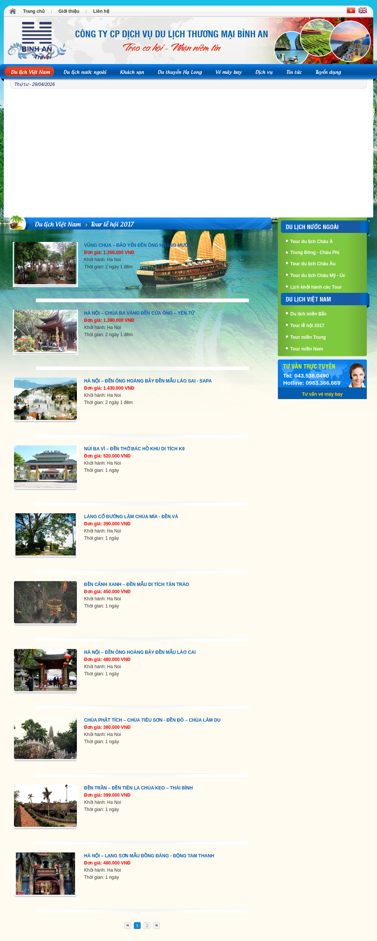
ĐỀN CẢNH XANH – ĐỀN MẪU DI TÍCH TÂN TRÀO (136, 584)
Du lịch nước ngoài (312, 226)
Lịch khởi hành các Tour (316, 287)
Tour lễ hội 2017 (111, 223)
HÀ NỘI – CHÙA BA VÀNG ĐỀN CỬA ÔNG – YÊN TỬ (139, 313)
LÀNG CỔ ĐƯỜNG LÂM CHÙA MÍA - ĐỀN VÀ (131, 516)
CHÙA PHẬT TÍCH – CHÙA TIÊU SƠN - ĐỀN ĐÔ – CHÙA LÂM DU (152, 720)
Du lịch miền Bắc (308, 314)
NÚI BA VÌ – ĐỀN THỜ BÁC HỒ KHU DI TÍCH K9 (134, 448)
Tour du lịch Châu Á (311, 241)
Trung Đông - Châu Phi (314, 252)
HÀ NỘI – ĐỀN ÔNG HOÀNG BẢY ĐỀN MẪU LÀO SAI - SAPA (148, 381)
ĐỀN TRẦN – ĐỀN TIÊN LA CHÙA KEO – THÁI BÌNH (138, 788)
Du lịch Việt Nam (58, 223)
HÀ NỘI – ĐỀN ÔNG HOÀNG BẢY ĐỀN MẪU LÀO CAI (140, 652)
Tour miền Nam (306, 349)
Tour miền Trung (308, 337)
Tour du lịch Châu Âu (313, 263)
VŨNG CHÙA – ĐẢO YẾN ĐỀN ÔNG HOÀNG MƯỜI (136, 245)
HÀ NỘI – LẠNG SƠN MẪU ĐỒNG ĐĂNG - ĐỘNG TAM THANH (149, 855)
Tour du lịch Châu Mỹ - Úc (317, 275)
